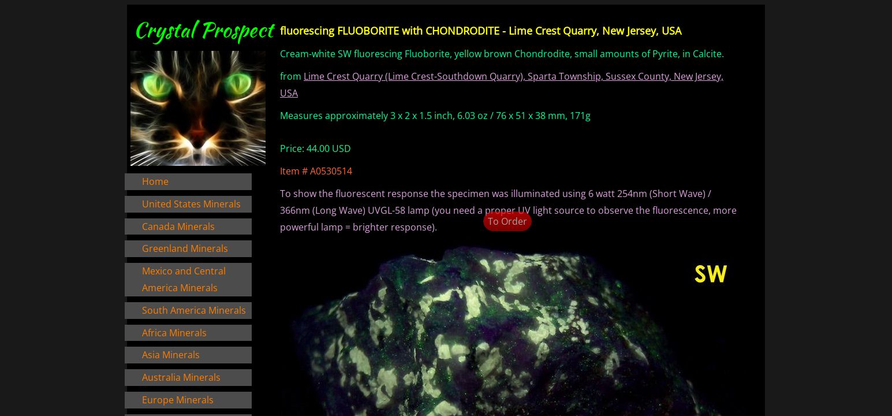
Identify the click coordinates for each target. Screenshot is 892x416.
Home (155, 181)
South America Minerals (194, 310)
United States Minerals (191, 204)
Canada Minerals (178, 226)
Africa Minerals (174, 332)
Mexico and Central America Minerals (184, 279)
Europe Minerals (178, 399)
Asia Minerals (171, 354)
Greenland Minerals (185, 248)
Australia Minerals (181, 377)
